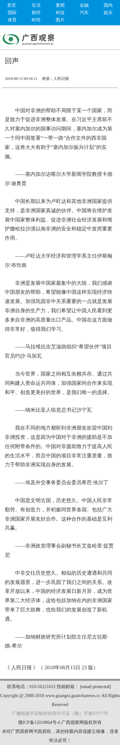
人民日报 (61, 78)
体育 (12, 20)
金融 (84, 5)
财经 (36, 12)
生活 (36, 5)
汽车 (84, 12)
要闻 (60, 5)
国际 (12, 12)
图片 (60, 20)
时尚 (36, 20)
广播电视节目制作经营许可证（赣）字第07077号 (60, 713)
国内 (108, 5)
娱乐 (108, 12)
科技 (60, 12)
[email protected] (95, 686)
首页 (11, 5)
